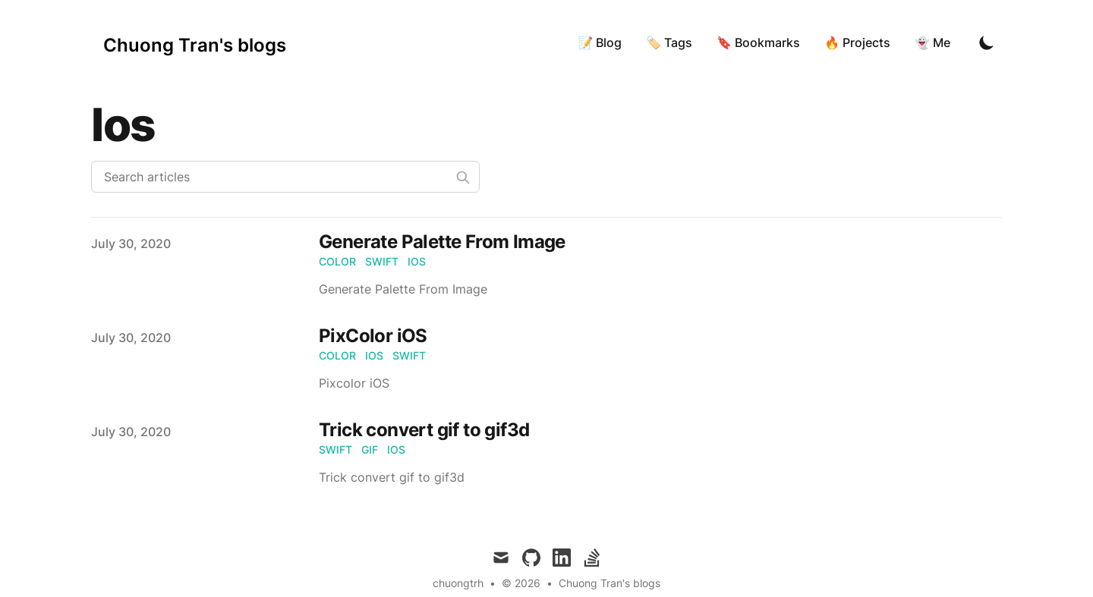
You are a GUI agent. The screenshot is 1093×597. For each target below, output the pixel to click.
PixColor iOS (373, 336)
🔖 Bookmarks (758, 42)
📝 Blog (600, 42)
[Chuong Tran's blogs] (194, 42)
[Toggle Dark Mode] (987, 42)
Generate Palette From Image (442, 242)
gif (369, 449)
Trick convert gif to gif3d (424, 430)
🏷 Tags (669, 42)
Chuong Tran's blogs (609, 583)
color (337, 261)
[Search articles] (285, 177)
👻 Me (932, 42)
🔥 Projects (857, 42)
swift (381, 261)
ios (417, 261)
